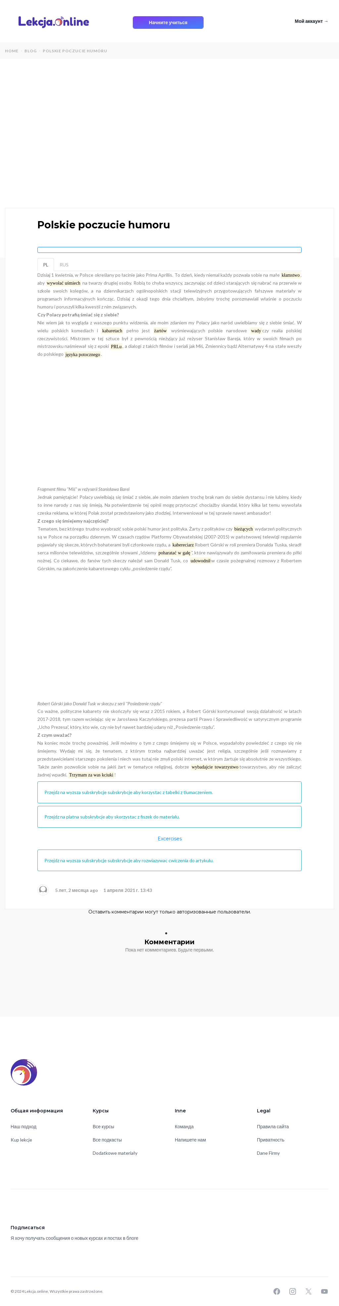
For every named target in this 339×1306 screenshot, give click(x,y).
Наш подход (23, 1126)
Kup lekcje (21, 1140)
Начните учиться (168, 22)
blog (30, 50)
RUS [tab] (64, 264)
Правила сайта (273, 1126)
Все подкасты (107, 1140)
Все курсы (103, 1126)
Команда (184, 1126)
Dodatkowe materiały (115, 1153)
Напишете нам (190, 1140)
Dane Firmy (268, 1153)
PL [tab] (45, 264)
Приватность (270, 1140)
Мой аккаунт (311, 21)
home (12, 50)
